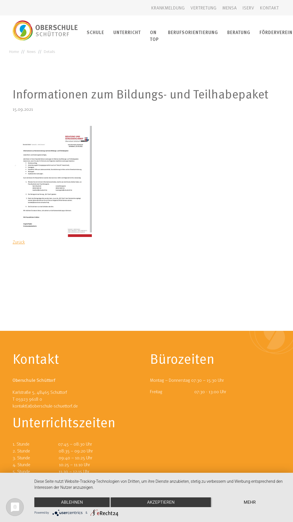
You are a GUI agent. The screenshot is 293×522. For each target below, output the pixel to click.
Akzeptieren (161, 502)
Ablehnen (72, 502)
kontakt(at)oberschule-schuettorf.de (45, 354)
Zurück (19, 241)
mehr (250, 502)
